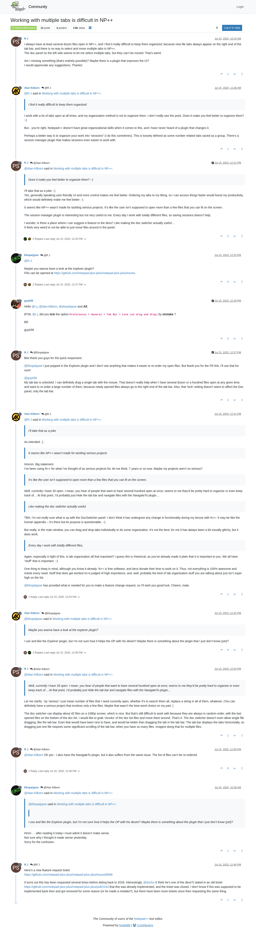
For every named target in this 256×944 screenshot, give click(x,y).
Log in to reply (232, 27)
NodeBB (124, 925)
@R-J (28, 93)
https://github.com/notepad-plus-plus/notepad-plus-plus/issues (94, 273)
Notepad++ (141, 918)
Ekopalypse (31, 255)
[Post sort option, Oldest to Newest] (216, 28)
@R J (46, 87)
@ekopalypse (68, 306)
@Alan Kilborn (39, 163)
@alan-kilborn (48, 306)
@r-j (34, 306)
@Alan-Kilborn (33, 168)
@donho (149, 882)
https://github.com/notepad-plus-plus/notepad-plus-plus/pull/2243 (66, 886)
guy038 (28, 300)
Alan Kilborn (32, 87)
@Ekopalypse (39, 352)
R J (26, 38)
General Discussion (24, 28)
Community (38, 7)
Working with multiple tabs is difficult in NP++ (71, 93)
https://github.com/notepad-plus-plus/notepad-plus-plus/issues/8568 (68, 874)
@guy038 (30, 378)
